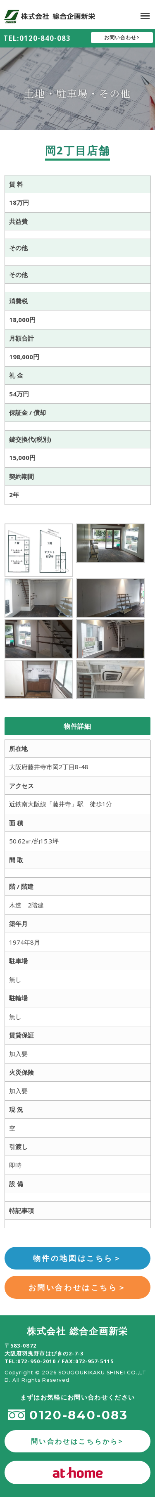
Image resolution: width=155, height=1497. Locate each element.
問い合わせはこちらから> (77, 1441)
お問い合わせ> (122, 37)
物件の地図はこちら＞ (77, 1258)
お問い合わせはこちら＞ (78, 1287)
